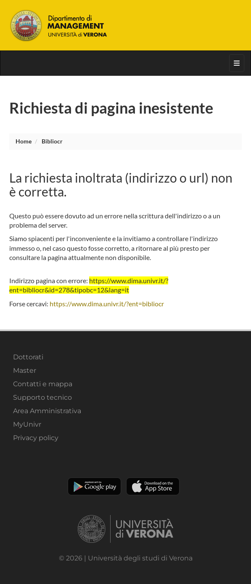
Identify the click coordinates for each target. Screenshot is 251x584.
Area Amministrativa (47, 411)
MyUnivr (27, 424)
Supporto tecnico (42, 397)
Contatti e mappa (42, 384)
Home (24, 141)
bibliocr (52, 141)
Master (24, 370)
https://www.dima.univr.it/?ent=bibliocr (107, 304)
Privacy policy (35, 438)
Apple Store (153, 486)
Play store (94, 486)
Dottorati (28, 357)
